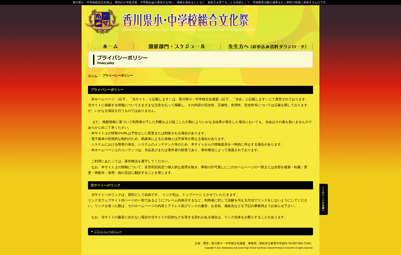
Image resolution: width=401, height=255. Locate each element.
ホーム (92, 75)
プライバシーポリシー (108, 231)
